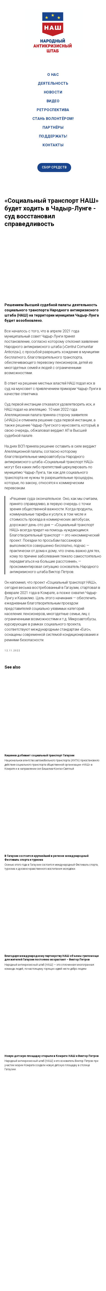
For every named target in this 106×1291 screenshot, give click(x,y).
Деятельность (53, 83)
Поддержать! (53, 136)
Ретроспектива (53, 110)
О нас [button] (53, 74)
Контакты (53, 145)
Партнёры (53, 127)
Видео (53, 101)
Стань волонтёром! (53, 119)
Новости (53, 92)
